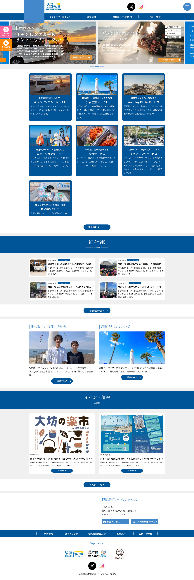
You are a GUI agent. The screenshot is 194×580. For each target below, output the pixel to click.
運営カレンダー (72, 533)
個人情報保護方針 (97, 533)
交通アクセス (113, 521)
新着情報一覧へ (97, 310)
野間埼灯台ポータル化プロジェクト (34, 11)
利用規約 (121, 533)
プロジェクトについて (60, 16)
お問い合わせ (145, 533)
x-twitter (131, 7)
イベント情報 (154, 16)
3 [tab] (102, 67)
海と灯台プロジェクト (53, 7)
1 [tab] (92, 67)
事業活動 (91, 16)
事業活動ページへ (97, 227)
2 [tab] (97, 67)
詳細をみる (62, 381)
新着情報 (48, 533)
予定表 (6, 34)
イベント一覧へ (97, 484)
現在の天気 (6, 48)
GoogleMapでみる (146, 521)
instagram (141, 7)
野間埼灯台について (122, 16)
